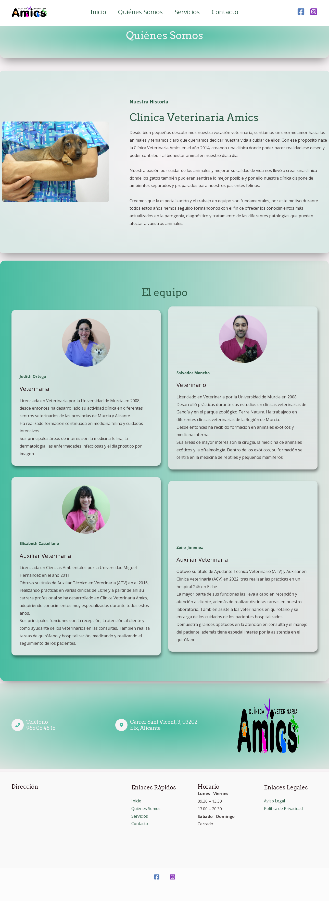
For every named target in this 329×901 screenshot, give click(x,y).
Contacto (226, 11)
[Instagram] (314, 12)
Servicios (187, 11)
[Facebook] (301, 12)
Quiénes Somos (140, 11)
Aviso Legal (275, 801)
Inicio (97, 11)
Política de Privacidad (284, 808)
